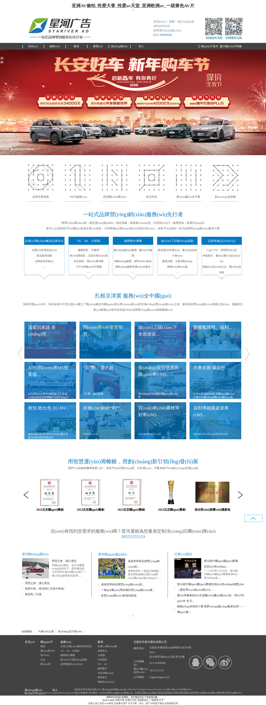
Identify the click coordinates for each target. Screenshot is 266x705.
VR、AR (102, 664)
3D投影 (101, 655)
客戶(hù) (44, 655)
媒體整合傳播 (67, 655)
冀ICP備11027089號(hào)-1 (179, 689)
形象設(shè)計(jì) (106, 681)
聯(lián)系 (45, 664)
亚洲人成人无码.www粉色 (101, 703)
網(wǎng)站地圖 (109, 689)
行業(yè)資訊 (183, 554)
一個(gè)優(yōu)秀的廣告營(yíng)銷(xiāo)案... (128, 589)
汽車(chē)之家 (46, 631)
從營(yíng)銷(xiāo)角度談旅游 (119, 595)
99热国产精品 (157, 703)
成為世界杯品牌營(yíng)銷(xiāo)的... (122, 584)
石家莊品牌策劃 (164, 692)
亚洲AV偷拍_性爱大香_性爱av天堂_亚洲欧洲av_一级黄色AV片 (133, 5)
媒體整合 (102, 668)
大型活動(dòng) (106, 673)
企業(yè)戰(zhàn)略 (107, 646)
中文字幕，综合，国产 (139, 703)
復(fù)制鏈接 (81, 692)
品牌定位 (102, 650)
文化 (42, 659)
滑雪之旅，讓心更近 (64, 560)
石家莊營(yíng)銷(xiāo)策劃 (202, 692)
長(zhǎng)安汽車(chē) (70, 631)
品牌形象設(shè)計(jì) (71, 664)
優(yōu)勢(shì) (47, 650)
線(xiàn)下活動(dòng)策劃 (73, 659)
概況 (42, 646)
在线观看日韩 (171, 703)
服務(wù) (65, 641)
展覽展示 (102, 677)
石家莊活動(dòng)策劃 (145, 692)
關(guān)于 (46, 641)
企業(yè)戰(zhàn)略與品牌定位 (76, 646)
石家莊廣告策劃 (180, 692)
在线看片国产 (120, 703)
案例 (100, 641)
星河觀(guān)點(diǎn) (112, 554)
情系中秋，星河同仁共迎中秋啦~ (45, 588)
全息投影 (102, 659)
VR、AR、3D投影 (70, 650)
